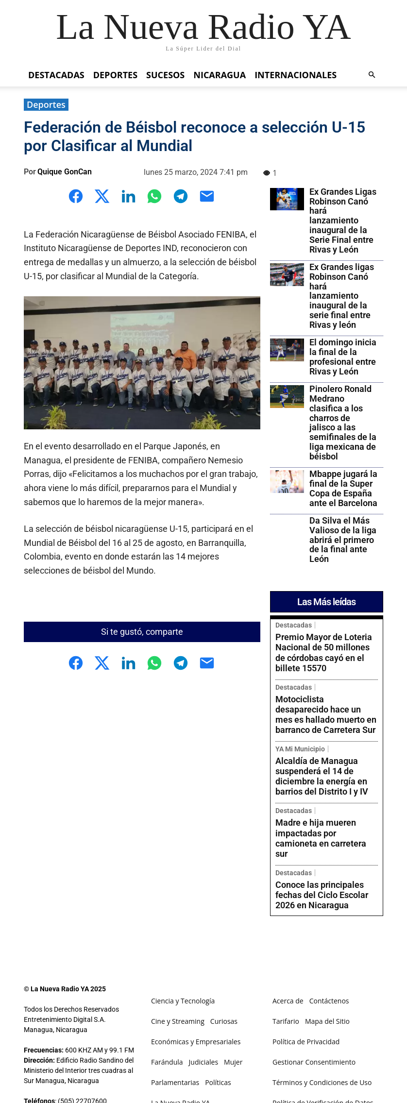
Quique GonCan (64, 171)
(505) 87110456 (82, 1007)
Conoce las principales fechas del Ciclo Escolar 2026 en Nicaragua (325, 800)
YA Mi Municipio (300, 709)
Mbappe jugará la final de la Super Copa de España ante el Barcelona (343, 488)
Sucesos (165, 75)
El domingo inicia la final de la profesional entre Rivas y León (342, 356)
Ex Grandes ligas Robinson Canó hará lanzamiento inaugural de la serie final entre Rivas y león (341, 296)
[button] (371, 75)
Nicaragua (219, 75)
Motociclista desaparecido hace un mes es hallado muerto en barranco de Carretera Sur (326, 685)
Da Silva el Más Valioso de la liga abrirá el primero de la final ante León (342, 539)
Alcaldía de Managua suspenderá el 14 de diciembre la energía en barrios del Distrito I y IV (325, 726)
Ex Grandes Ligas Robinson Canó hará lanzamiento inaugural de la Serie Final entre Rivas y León (342, 221)
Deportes (115, 75)
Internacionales (295, 75)
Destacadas (56, 75)
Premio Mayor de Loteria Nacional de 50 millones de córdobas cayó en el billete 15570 (322, 642)
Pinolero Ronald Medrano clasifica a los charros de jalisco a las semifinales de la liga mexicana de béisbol (342, 422)
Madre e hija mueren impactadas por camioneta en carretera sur (322, 765)
